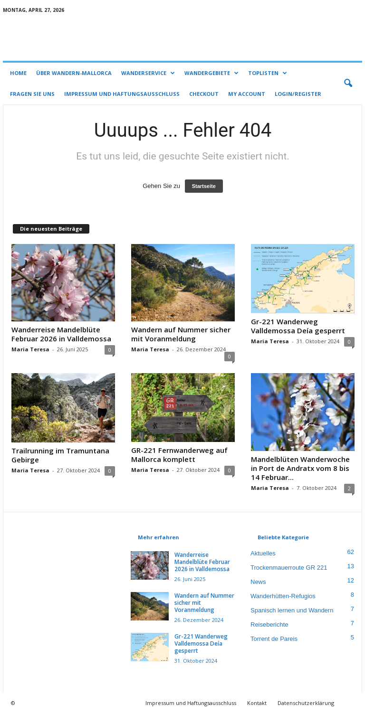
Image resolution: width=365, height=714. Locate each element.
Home (18, 72)
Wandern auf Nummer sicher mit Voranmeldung (181, 334)
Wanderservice (148, 73)
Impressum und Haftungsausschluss (122, 93)
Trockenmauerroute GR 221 (288, 567)
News (258, 581)
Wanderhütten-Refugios (283, 596)
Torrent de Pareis (274, 638)
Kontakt (257, 702)
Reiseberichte (269, 624)
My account (246, 93)
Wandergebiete (211, 73)
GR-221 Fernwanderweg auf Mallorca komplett (179, 454)
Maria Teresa (30, 349)
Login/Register (298, 93)
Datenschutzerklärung (306, 702)
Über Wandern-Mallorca (74, 72)
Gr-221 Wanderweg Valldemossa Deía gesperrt (298, 326)
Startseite (204, 186)
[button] (347, 83)
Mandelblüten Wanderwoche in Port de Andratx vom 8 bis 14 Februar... (300, 468)
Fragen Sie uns (32, 93)
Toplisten (267, 73)
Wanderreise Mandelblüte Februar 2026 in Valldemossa (61, 334)
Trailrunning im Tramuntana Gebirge (60, 455)
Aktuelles (263, 553)
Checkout (204, 93)
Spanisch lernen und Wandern (291, 610)
